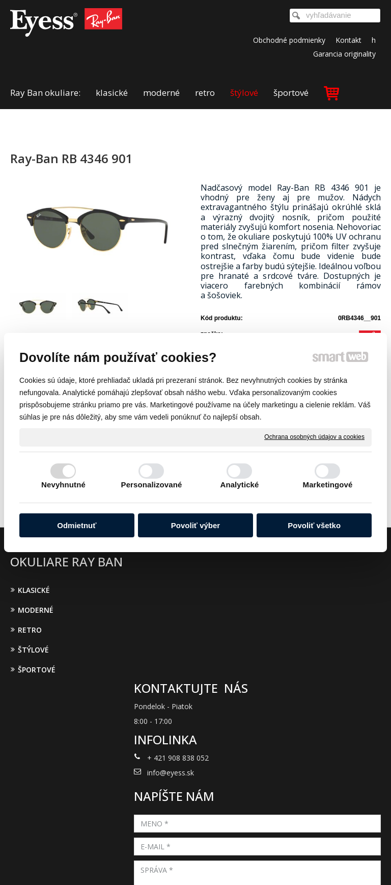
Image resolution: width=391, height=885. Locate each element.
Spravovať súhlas (196, 864)
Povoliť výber (195, 525)
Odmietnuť (76, 525)
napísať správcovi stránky (206, 856)
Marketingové (328, 484)
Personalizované (151, 484)
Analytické (239, 484)
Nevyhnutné (63, 484)
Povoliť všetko (314, 525)
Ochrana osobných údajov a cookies (314, 436)
